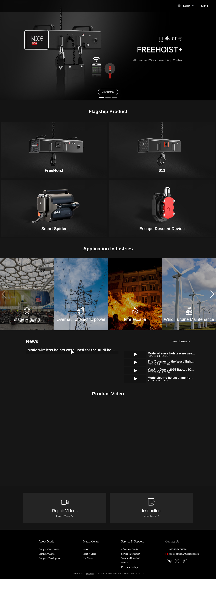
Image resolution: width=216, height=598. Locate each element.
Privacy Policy (136, 586)
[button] (212, 294)
